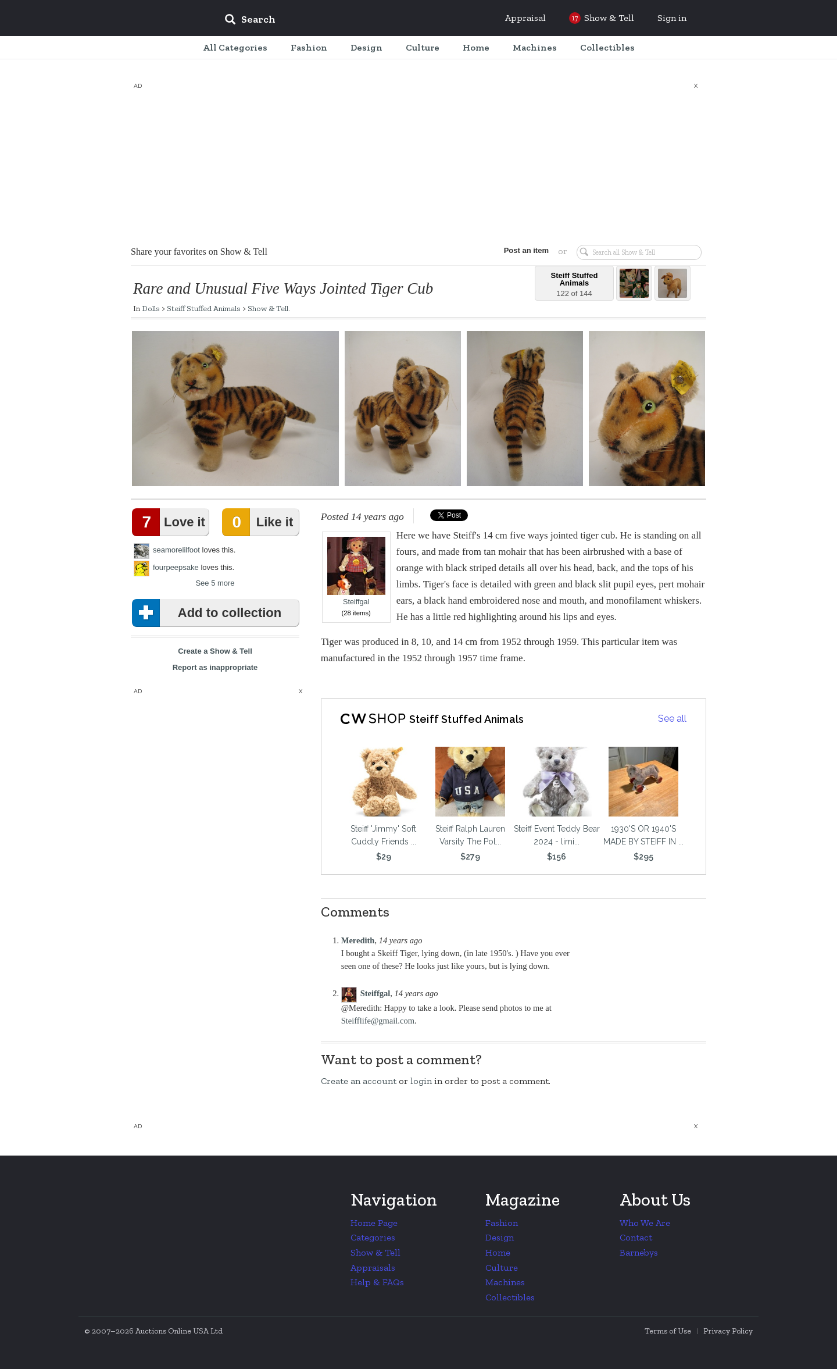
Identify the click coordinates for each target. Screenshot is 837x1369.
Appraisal (525, 17)
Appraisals (372, 1267)
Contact (636, 1237)
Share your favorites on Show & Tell (199, 251)
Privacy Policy (728, 1331)
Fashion (501, 1222)
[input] (334, 20)
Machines (505, 1282)
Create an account (358, 1080)
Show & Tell (268, 308)
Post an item (525, 250)
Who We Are (645, 1222)
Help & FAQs (377, 1282)
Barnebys (639, 1252)
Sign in (671, 17)
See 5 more (214, 583)
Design (499, 1237)
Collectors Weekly (145, 18)
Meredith (358, 940)
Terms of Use (668, 1331)
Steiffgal (356, 571)
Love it (171, 522)
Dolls (151, 308)
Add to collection (209, 613)
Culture (501, 1267)
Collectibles (510, 1297)
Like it (260, 522)
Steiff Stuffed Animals (204, 308)
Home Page (374, 1222)
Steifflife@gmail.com (377, 1020)
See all (672, 718)
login (421, 1080)
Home (497, 1252)
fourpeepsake (176, 567)
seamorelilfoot (176, 550)
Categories (372, 1237)
